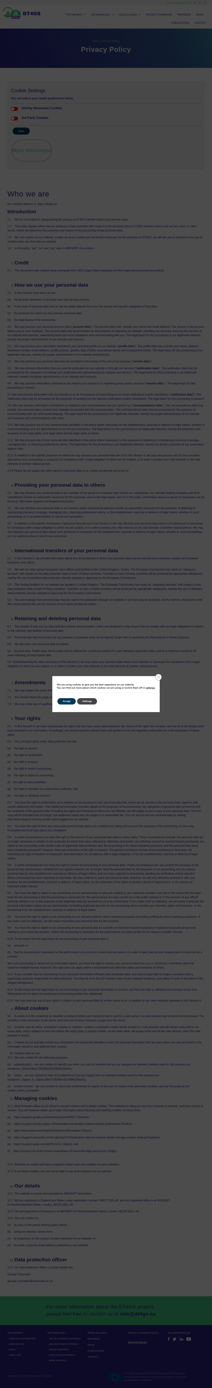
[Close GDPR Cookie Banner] (158, 677)
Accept (66, 701)
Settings (87, 701)
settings (150, 688)
